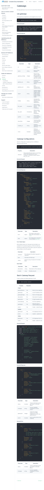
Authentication (5, 56)
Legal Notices (4, 107)
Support (35, 1)
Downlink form (5, 89)
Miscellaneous (5, 87)
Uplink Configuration (6, 43)
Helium (3, 28)
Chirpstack (4, 17)
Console (40, 1)
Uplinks (3, 63)
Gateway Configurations (7, 82)
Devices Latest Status (6, 65)
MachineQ (4, 18)
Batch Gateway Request (7, 83)
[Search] (27, 2)
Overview (4, 15)
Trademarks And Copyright (7, 109)
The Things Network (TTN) (7, 20)
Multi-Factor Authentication (7, 70)
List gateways (5, 80)
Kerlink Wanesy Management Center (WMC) (7, 26)
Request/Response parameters (8, 90)
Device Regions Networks (7, 67)
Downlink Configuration (6, 45)
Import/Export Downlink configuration (7, 48)
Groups (3, 61)
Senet (3, 22)
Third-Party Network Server (7, 35)
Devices (3, 58)
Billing (3, 69)
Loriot (3, 24)
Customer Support (5, 101)
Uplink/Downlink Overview (7, 41)
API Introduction (5, 54)
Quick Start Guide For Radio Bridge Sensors (7, 8)
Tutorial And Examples (6, 50)
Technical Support (5, 103)
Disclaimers (4, 105)
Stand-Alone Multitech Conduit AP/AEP (6, 33)
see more (37, 241)
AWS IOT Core (5, 30)
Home (30, 1)
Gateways (4, 60)
